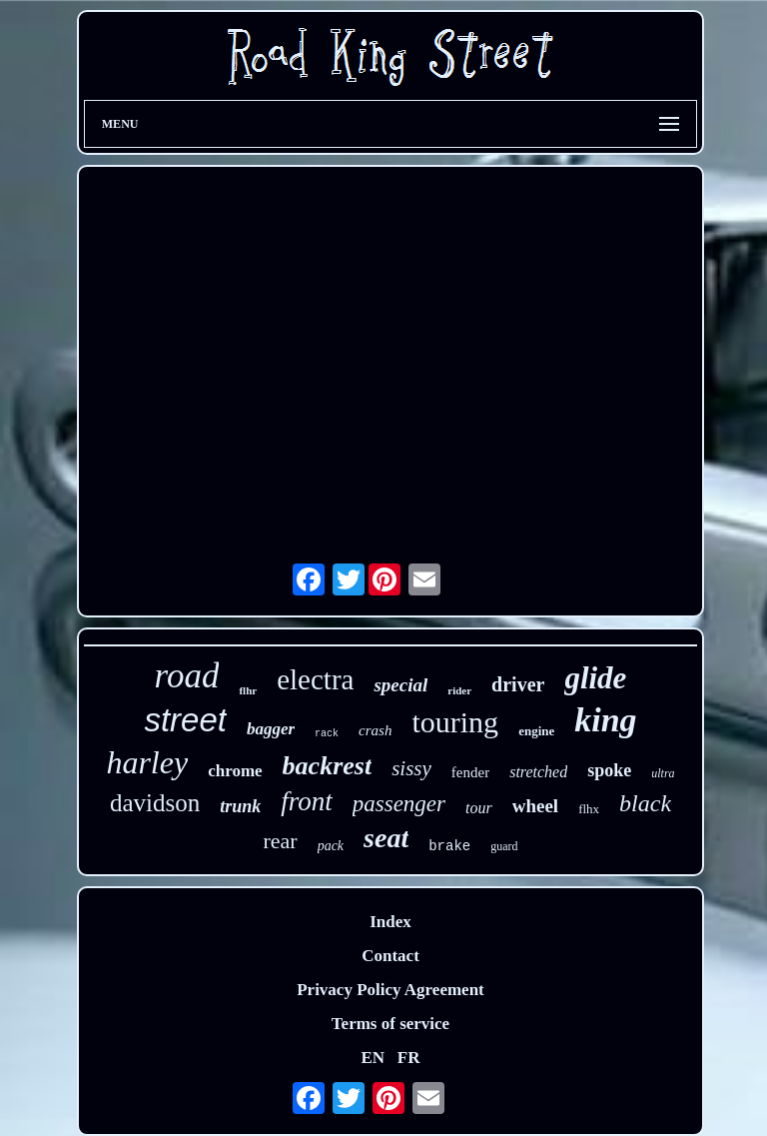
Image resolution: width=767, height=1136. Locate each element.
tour (478, 807)
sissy (411, 768)
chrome (235, 770)
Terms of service (390, 1023)
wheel (535, 805)
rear (280, 840)
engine (536, 730)
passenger (399, 803)
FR (408, 1057)
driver (517, 684)
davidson (155, 802)
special (400, 684)
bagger (271, 728)
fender (470, 772)
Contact (390, 955)
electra (315, 679)
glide (595, 677)
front (307, 801)
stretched (538, 771)
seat (386, 837)
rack (327, 733)
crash (375, 730)
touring (454, 721)
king (605, 719)
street (185, 719)
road (187, 675)
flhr (248, 690)
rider (459, 690)
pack (331, 845)
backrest (328, 765)
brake (449, 846)
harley (147, 762)
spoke (609, 770)
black (645, 803)
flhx (588, 808)
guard (503, 846)
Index (390, 921)
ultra (662, 773)
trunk (240, 806)
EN (372, 1057)
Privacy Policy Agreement (390, 989)
